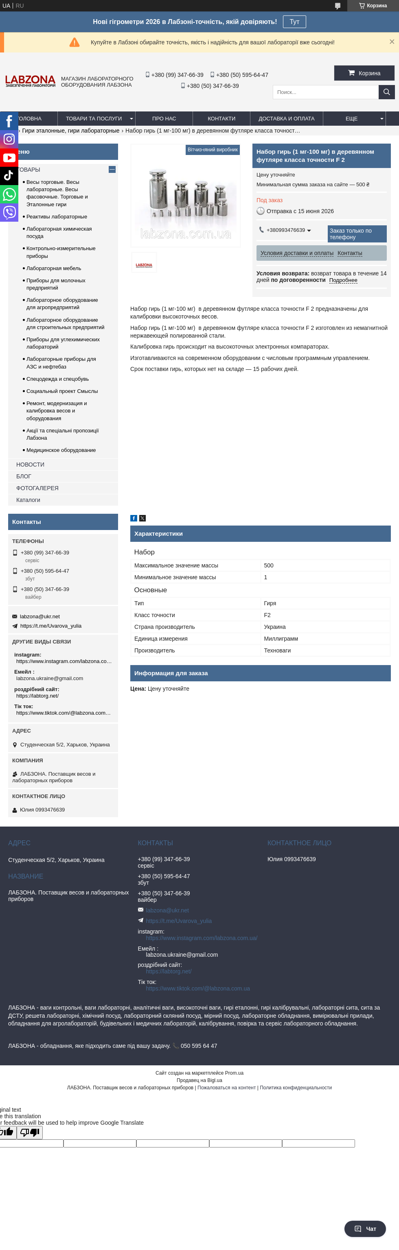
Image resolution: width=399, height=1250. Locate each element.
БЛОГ (23, 476)
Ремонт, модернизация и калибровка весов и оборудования (56, 410)
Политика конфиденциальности (296, 1088)
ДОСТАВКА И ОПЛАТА (286, 119)
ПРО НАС (164, 119)
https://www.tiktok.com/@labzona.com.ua (64, 713)
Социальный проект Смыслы (62, 391)
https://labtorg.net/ (37, 696)
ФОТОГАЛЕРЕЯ (37, 488)
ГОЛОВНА (29, 119)
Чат (365, 1229)
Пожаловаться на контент (226, 1088)
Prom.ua (234, 1073)
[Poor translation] (30, 1132)
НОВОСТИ (30, 464)
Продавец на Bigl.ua (199, 1080)
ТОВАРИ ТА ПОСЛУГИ (94, 119)
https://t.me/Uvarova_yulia (50, 626)
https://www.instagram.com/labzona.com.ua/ (64, 661)
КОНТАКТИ (221, 119)
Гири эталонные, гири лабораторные (71, 130)
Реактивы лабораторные (56, 217)
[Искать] (387, 92)
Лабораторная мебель (53, 268)
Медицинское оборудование (61, 450)
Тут (294, 21)
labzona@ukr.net (40, 616)
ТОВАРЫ (28, 169)
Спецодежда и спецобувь (57, 379)
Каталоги (28, 500)
